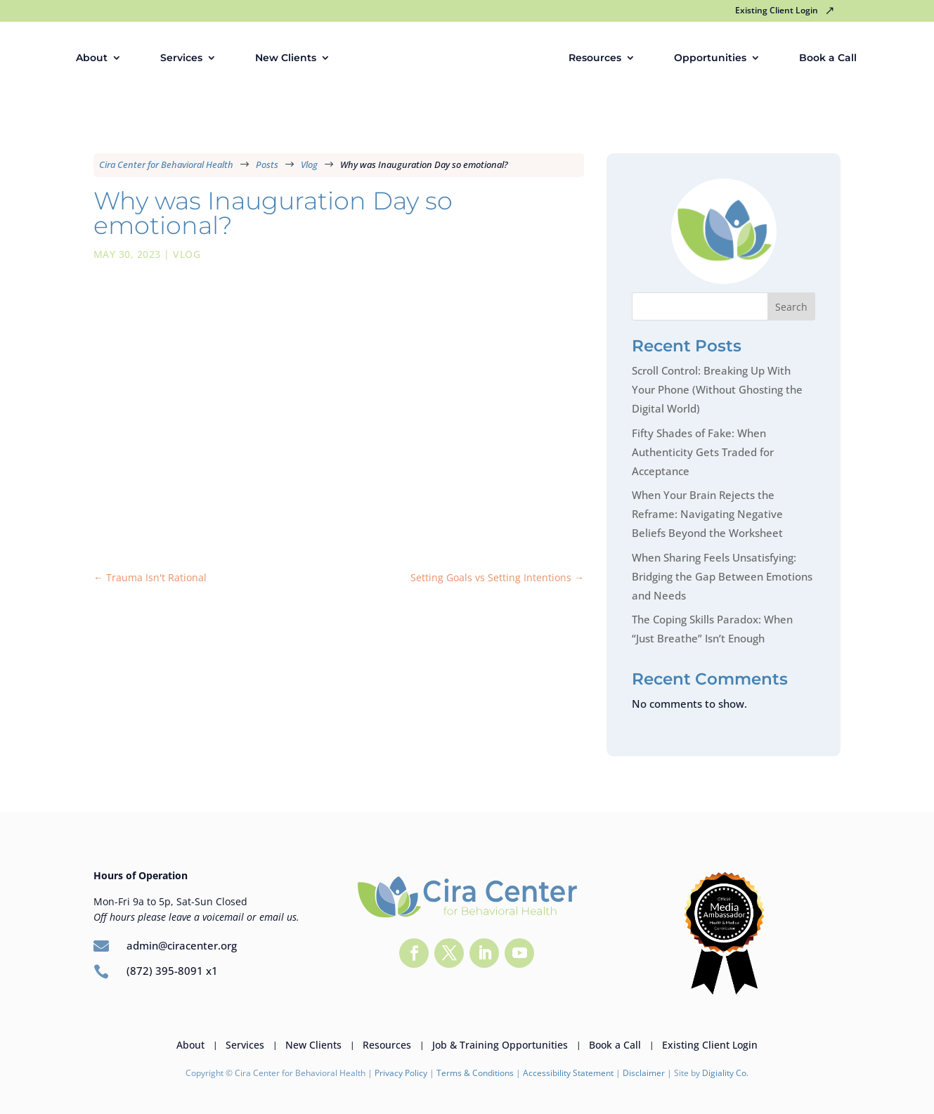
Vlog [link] (186, 254)
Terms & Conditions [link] (475, 1073)
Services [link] (177, 58)
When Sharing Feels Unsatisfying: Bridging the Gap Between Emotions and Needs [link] (722, 576)
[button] (414, 953)
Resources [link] (599, 58)
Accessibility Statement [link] (568, 1073)
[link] (457, 58)
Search (791, 306)
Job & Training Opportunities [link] (500, 1044)
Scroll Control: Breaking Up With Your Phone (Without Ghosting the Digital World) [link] (717, 389)
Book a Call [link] (832, 58)
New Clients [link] (281, 58)
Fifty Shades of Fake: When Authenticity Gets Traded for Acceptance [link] (703, 452)
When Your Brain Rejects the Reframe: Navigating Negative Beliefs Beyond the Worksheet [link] (707, 514)
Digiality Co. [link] (725, 1073)
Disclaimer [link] (645, 1073)
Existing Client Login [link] (776, 11)
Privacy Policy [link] (401, 1073)
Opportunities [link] (714, 58)
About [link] (87, 58)
